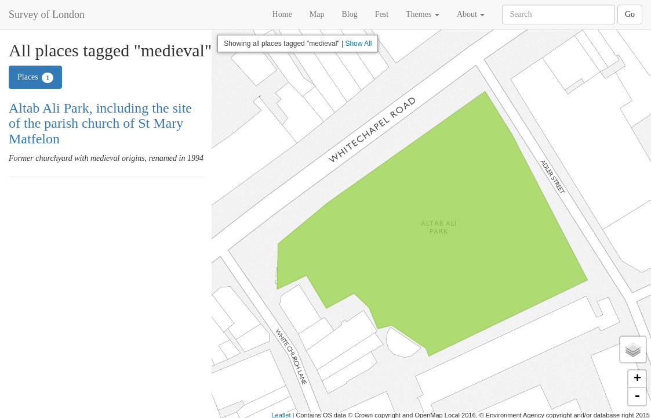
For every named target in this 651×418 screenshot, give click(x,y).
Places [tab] (35, 78)
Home (282, 14)
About (471, 14)
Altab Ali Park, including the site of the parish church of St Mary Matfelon (100, 123)
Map (317, 14)
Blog (349, 14)
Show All (358, 43)
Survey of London (47, 14)
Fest (381, 14)
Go (630, 14)
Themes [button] (422, 14)
